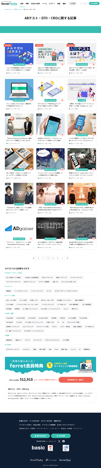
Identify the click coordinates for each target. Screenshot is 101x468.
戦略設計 (8, 291)
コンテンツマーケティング (13, 282)
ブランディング (37, 340)
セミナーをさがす (46, 421)
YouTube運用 (72, 318)
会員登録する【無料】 (75, 380)
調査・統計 (64, 349)
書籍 (34, 349)
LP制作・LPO (34, 300)
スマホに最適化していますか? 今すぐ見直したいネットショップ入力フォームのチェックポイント (81, 139)
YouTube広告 (83, 318)
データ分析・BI (61, 304)
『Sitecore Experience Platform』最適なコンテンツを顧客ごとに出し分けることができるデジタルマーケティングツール (18, 139)
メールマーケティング (19, 135)
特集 (27, 3)
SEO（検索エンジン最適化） (14, 277)
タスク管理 (66, 340)
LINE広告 (62, 318)
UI (58, 322)
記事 (21, 3)
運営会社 (63, 428)
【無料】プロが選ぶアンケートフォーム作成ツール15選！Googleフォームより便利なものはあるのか (81, 105)
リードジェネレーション (21, 291)
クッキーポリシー (55, 428)
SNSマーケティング (47, 277)
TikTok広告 (9, 322)
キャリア (27, 340)
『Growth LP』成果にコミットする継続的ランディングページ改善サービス (18, 209)
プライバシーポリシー (42, 428)
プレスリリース (77, 428)
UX (63, 322)
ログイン (85, 3)
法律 (50, 349)
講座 (64, 3)
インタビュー (26, 349)
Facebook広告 (20, 318)
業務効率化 (9, 340)
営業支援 (17, 309)
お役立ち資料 (35, 3)
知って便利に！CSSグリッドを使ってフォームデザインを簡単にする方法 (18, 174)
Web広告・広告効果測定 (31, 277)
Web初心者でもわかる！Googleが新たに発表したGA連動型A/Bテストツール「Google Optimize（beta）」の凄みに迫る (81, 243)
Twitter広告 (31, 318)
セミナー (52, 3)
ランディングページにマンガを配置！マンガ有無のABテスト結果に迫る (50, 174)
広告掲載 (72, 3)
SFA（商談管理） (87, 304)
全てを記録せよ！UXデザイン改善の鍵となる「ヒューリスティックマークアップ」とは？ (50, 243)
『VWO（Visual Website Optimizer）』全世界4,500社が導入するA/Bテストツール (50, 209)
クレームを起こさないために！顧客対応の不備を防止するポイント (18, 105)
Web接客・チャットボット (64, 300)
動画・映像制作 (79, 300)
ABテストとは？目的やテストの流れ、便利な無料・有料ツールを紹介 (81, 69)
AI (79, 349)
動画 (58, 3)
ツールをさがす (34, 421)
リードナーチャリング (37, 291)
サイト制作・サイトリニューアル (34, 322)
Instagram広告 (43, 318)
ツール (44, 3)
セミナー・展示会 (65, 326)
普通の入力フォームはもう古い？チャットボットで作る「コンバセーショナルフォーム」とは (81, 174)
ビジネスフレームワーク (12, 349)
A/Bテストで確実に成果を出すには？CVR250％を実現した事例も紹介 (49, 69)
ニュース (73, 349)
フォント (66, 309)
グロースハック (19, 204)
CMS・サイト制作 (19, 169)
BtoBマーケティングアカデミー (66, 425)
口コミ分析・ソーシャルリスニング (50, 309)
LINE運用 (53, 318)
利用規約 (32, 428)
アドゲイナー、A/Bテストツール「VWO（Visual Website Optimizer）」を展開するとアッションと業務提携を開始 (18, 243)
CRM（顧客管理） (74, 304)
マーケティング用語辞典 (49, 425)
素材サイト (75, 309)
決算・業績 (42, 349)
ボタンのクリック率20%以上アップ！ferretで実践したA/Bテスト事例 (49, 105)
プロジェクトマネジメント (52, 340)
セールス (48, 291)
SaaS (56, 349)
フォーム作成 (82, 100)
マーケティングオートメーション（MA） (28, 304)
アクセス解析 (9, 304)
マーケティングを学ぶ (25, 425)
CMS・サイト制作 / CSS (13, 178)
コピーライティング (28, 326)
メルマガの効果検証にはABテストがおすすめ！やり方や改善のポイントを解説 (19, 69)
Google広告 (9, 318)
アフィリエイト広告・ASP (68, 282)
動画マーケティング (61, 277)
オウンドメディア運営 (73, 322)
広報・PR (55, 282)
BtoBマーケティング (29, 282)
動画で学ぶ (57, 421)
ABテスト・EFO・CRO (19, 64)
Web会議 (8, 309)
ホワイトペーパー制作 (43, 326)
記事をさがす (23, 421)
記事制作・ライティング (12, 326)
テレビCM (19, 322)
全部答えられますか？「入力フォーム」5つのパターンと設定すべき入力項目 (50, 139)
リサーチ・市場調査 (44, 282)
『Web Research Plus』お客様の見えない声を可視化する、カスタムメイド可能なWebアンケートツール (81, 209)
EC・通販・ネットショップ (30, 309)
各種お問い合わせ (24, 428)
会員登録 (94, 3)
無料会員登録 (40, 436)
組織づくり (19, 340)
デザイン (54, 326)
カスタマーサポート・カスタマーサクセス (66, 291)
